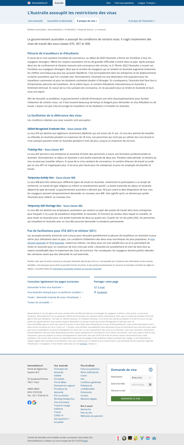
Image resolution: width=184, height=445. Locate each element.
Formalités (59, 379)
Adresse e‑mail (118, 390)
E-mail (99, 287)
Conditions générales (91, 382)
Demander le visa (131, 398)
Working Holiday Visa (64, 398)
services (83, 343)
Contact (84, 395)
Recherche (86, 409)
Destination (116, 376)
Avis (108, 3)
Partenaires (86, 392)
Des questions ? (61, 418)
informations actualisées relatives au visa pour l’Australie (77, 269)
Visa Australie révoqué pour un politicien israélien (54, 292)
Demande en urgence (64, 385)
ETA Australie (57, 242)
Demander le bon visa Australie (44, 287)
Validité (57, 375)
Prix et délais (60, 382)
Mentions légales (89, 398)
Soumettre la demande (59, 20)
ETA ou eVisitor (61, 395)
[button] (141, 377)
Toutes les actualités (38, 302)
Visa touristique (61, 402)
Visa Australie (35, 20)
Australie (59, 3)
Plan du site (86, 412)
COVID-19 (58, 415)
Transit (57, 412)
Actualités (59, 422)
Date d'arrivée (118, 383)
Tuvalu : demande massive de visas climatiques (53, 297)
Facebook (100, 292)
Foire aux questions (124, 3)
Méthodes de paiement (92, 416)
